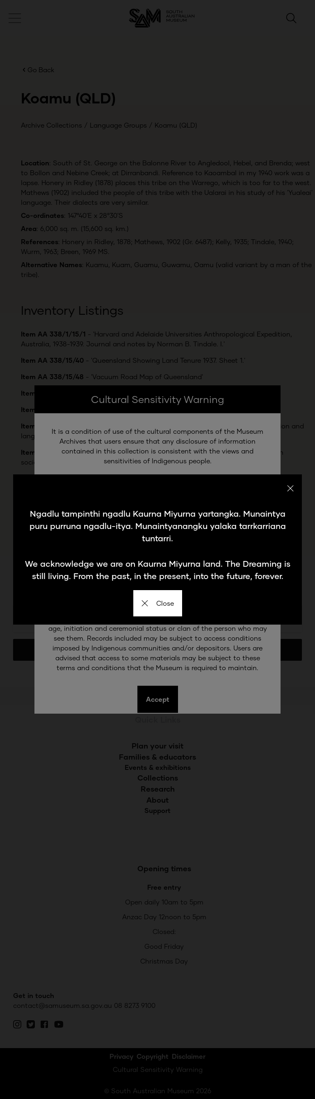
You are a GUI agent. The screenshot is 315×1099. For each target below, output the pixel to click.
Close (158, 603)
